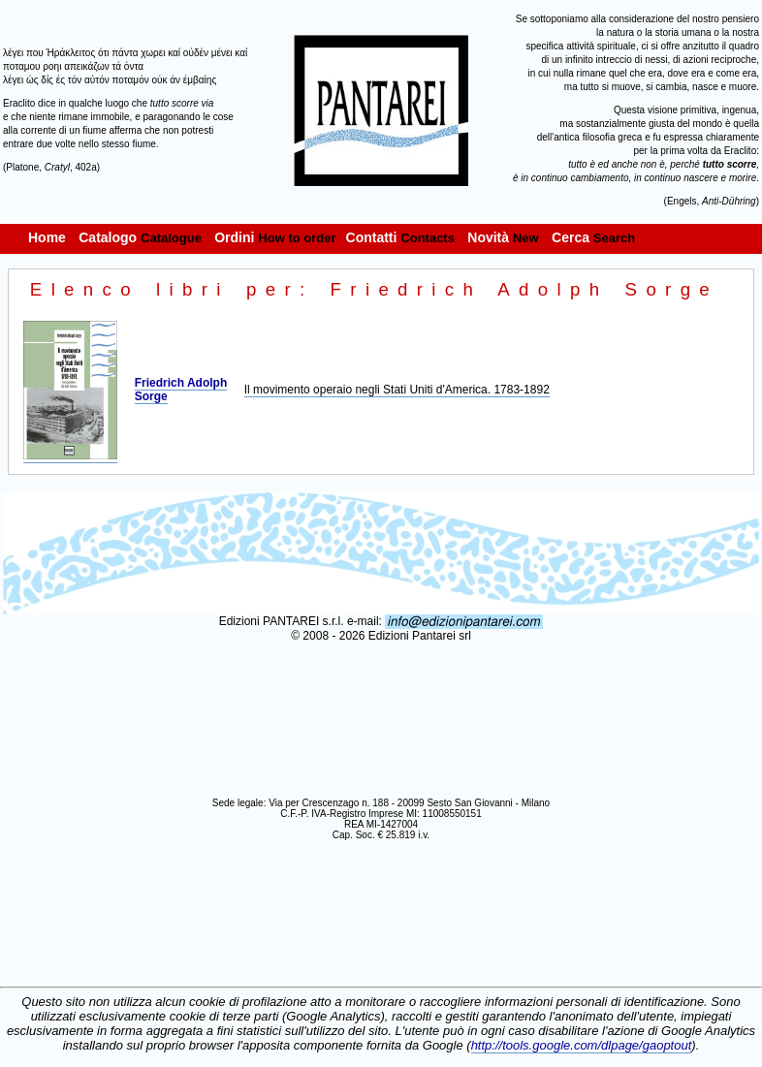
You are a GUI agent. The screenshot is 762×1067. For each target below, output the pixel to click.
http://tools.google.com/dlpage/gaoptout (581, 1045)
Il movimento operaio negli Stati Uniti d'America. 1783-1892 (397, 389)
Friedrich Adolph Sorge (181, 389)
